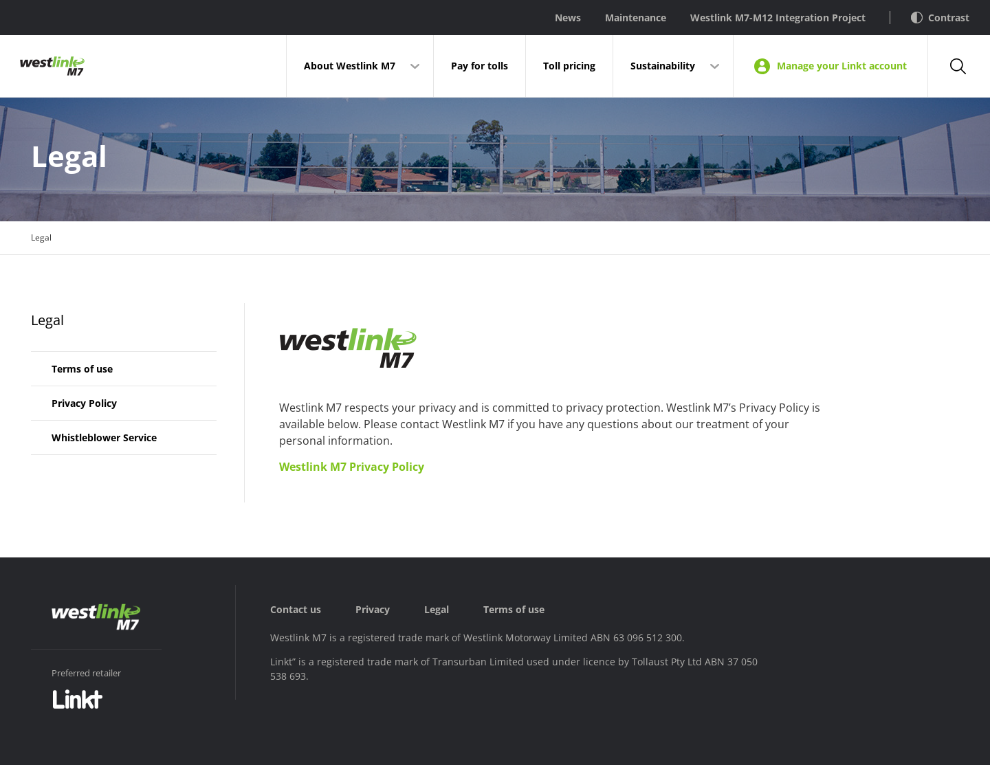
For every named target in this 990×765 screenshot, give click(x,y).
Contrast (940, 17)
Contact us (295, 609)
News (568, 17)
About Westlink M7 (349, 65)
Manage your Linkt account (830, 66)
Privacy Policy (84, 403)
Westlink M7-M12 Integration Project (778, 17)
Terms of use (82, 368)
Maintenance (635, 17)
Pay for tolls (479, 65)
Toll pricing (569, 65)
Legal (47, 320)
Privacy (372, 609)
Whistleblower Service (104, 437)
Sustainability (662, 65)
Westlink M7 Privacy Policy (351, 466)
